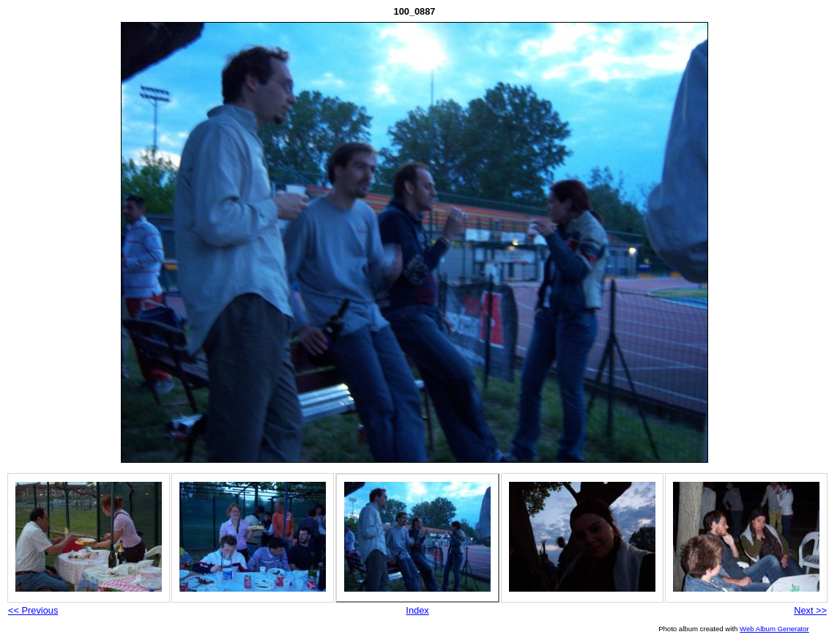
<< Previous (33, 610)
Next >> (810, 610)
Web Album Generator (774, 629)
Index (417, 610)
